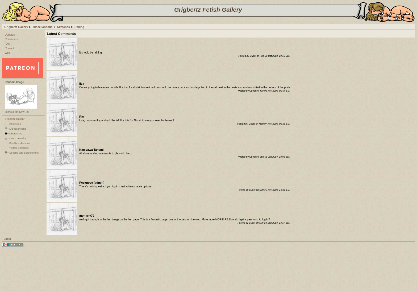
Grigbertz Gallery (16, 26)
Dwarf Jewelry (17, 138)
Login (7, 238)
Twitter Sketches (19, 147)
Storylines (15, 123)
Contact (9, 48)
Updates (10, 34)
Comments (11, 39)
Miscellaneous (42, 26)
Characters (15, 133)
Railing (79, 26)
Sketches (63, 26)
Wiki (7, 52)
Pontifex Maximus (19, 143)
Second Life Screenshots (24, 152)
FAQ (7, 43)
